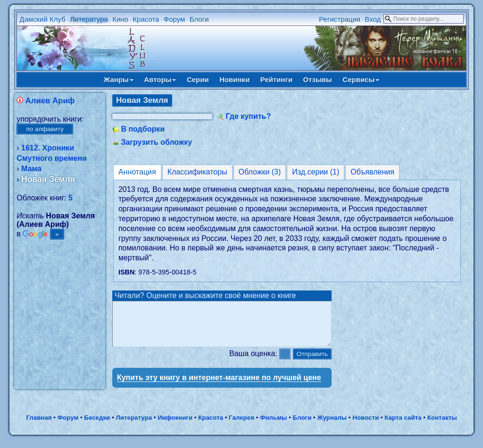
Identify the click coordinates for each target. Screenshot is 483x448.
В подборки (143, 129)
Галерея (241, 426)
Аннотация (137, 172)
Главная (38, 426)
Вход (373, 19)
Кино (120, 19)
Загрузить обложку (156, 142)
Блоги (199, 19)
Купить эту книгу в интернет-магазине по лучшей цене (219, 386)
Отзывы (317, 79)
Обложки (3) (260, 172)
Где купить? (248, 116)
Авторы (160, 79)
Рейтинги (276, 79)
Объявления (372, 172)
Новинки (234, 79)
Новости (365, 426)
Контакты (442, 426)
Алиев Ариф (50, 100)
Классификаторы (197, 172)
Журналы (332, 426)
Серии (198, 79)
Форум (174, 19)
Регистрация (339, 19)
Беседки (97, 426)
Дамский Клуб (42, 19)
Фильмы (273, 426)
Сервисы (360, 79)
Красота (146, 19)
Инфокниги (175, 426)
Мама (31, 169)
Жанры (118, 79)
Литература (89, 19)
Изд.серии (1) (315, 172)
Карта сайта (402, 426)
